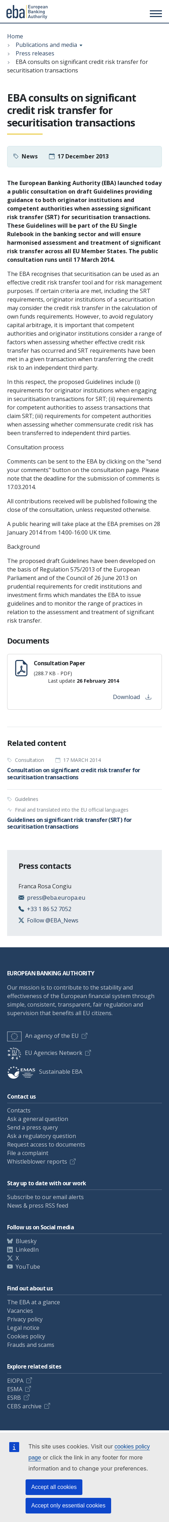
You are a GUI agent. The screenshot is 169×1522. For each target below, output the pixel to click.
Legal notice (23, 1328)
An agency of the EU (43, 1036)
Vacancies (20, 1311)
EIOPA (15, 1381)
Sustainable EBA (44, 1072)
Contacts (19, 1110)
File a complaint (27, 1153)
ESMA (14, 1389)
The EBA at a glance (33, 1302)
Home (15, 36)
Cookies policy (26, 1336)
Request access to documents (46, 1144)
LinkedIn (27, 1249)
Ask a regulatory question (41, 1136)
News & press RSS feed (37, 1205)
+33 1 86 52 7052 (49, 909)
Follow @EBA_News (52, 920)
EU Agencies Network (44, 1053)
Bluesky (26, 1241)
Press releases (35, 53)
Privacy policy (25, 1319)
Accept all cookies (54, 1487)
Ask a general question (37, 1119)
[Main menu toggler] (155, 13)
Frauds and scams (30, 1345)
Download (132, 697)
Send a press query (32, 1127)
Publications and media (46, 45)
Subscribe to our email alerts (45, 1197)
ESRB (14, 1398)
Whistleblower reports (37, 1161)
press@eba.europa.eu (56, 897)
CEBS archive (24, 1406)
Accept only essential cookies (68, 1505)
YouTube (28, 1267)
